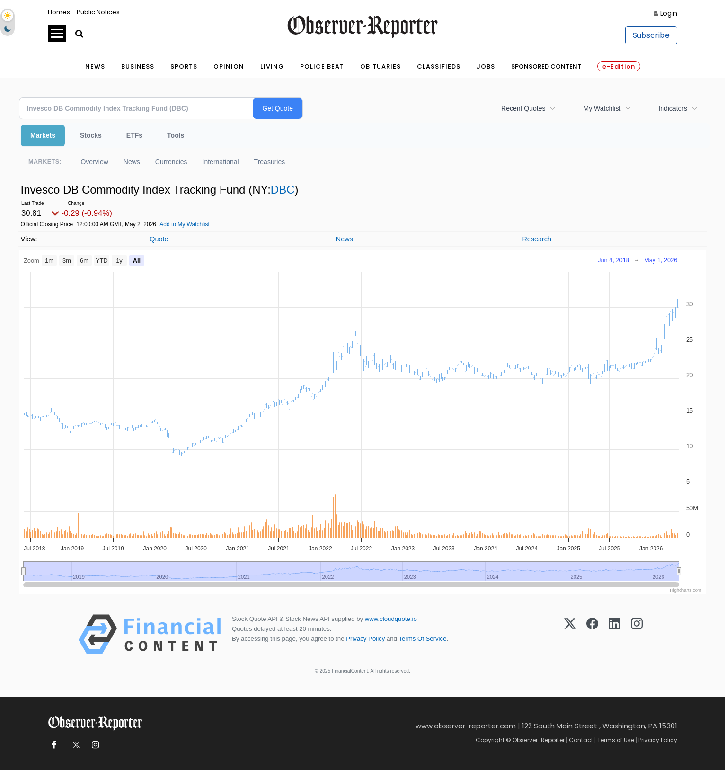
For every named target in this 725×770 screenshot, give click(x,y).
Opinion (228, 66)
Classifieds (438, 66)
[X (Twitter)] (570, 634)
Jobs (486, 66)
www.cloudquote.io (391, 618)
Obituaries (380, 66)
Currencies (171, 162)
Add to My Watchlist (184, 224)
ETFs (134, 135)
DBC (283, 189)
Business (137, 66)
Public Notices (98, 12)
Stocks (91, 135)
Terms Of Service (422, 638)
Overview (94, 162)
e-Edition (618, 66)
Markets (42, 135)
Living (272, 66)
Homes (59, 12)
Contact (581, 740)
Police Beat (322, 66)
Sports (183, 66)
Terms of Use (615, 740)
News (95, 66)
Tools (175, 135)
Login (668, 13)
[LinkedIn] (614, 634)
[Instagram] (636, 634)
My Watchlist (601, 108)
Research (536, 239)
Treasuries (269, 162)
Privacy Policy (365, 638)
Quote (159, 239)
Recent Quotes (523, 108)
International (221, 162)
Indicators (672, 108)
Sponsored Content (546, 66)
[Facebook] (592, 634)
